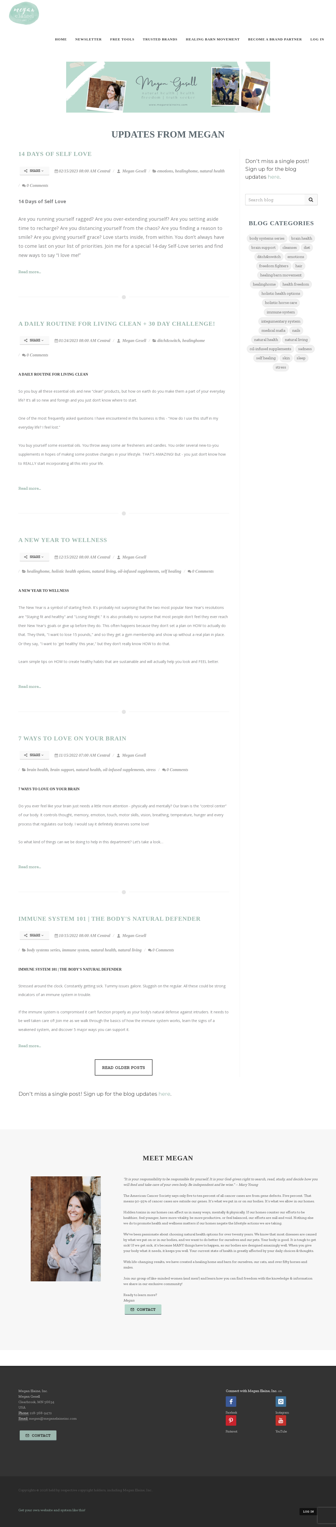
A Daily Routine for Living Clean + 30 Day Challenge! (116, 323)
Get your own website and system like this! (51, 1510)
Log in (308, 1511)
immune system (75, 950)
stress (151, 769)
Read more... (29, 271)
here (274, 177)
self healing (171, 571)
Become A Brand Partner (275, 39)
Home (61, 39)
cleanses (289, 247)
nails (296, 330)
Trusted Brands (160, 39)
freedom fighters (273, 266)
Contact (143, 1309)
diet (307, 247)
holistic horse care (281, 302)
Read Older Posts (123, 1067)
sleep (301, 358)
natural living (104, 571)
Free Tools (122, 39)
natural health (212, 171)
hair (298, 266)
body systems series (43, 950)
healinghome (186, 171)
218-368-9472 (41, 1413)
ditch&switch (168, 340)
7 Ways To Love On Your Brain (72, 738)
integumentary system (280, 321)
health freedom (295, 284)
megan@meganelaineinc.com (53, 1418)
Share (34, 171)
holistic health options (71, 571)
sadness (305, 348)
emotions (165, 171)
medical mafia (273, 330)
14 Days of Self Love (55, 153)
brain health (37, 769)
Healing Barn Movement (213, 39)
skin (286, 358)
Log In (317, 39)
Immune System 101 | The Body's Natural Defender (109, 918)
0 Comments (35, 185)
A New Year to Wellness (62, 539)
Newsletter (88, 39)
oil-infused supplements (138, 571)
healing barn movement (281, 275)
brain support (62, 769)
